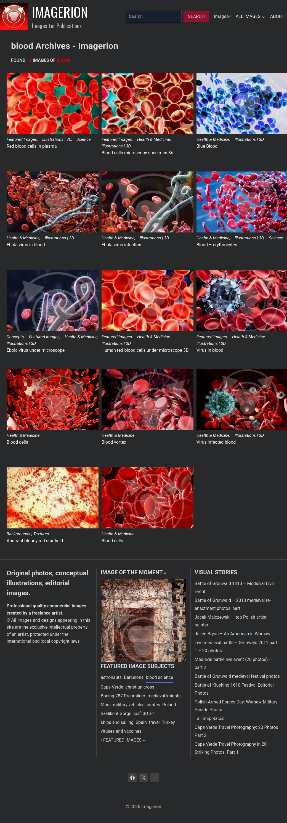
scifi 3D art (144, 713)
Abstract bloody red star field (35, 540)
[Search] (196, 16)
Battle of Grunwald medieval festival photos (237, 676)
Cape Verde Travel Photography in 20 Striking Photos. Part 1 (231, 748)
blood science (159, 677)
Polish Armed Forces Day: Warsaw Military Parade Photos (236, 706)
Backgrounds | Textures (28, 533)
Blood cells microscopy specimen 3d (137, 152)
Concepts (15, 336)
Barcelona (134, 677)
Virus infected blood (216, 442)
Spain (141, 722)
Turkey (168, 722)
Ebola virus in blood (26, 244)
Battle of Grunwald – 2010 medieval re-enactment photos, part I (233, 604)
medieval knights (163, 695)
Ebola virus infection (121, 244)
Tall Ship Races (209, 718)
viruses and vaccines (121, 731)
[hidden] (222, 16)
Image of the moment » (134, 572)
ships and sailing (117, 722)
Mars (106, 704)
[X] (143, 777)
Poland (169, 704)
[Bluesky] (154, 777)
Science (83, 139)
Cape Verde (112, 687)
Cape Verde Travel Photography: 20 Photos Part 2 (236, 731)
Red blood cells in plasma (32, 146)
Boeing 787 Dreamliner (123, 695)
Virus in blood (209, 350)
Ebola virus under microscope (36, 350)
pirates (153, 704)
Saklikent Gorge (116, 713)
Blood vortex (114, 442)
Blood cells (17, 442)
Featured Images (22, 139)
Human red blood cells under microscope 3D (145, 350)
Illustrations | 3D (56, 139)
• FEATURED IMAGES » (123, 740)
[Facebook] (132, 777)
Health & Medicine (153, 139)
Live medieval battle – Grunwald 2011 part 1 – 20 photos (236, 646)
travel (154, 722)
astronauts (111, 677)
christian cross (139, 687)
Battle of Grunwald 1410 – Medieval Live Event (234, 587)
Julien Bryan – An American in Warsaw (232, 633)
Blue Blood (206, 146)
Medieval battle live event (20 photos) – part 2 (233, 663)
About (277, 16)
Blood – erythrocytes (216, 244)
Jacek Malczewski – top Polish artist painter (231, 621)
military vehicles (129, 704)
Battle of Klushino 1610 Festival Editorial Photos (234, 689)
